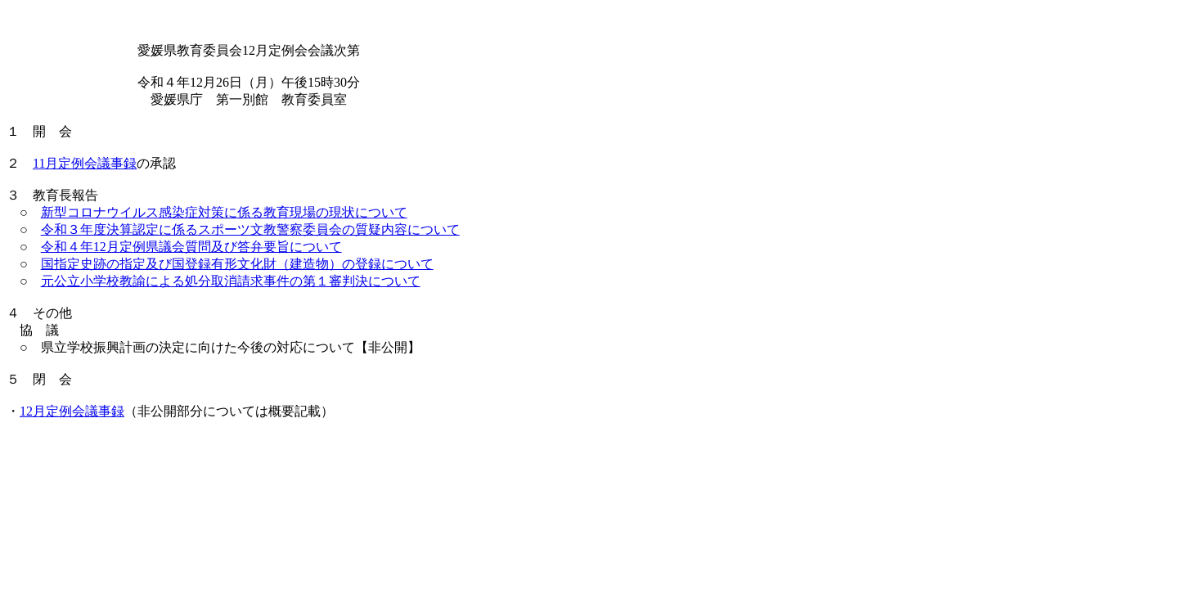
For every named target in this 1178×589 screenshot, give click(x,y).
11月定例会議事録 (85, 163)
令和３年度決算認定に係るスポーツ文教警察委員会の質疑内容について (250, 229)
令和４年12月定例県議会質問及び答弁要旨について (191, 247)
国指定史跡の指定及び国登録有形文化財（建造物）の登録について (237, 264)
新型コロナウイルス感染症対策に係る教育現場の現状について (224, 212)
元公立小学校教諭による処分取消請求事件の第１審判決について (230, 281)
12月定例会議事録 (72, 411)
